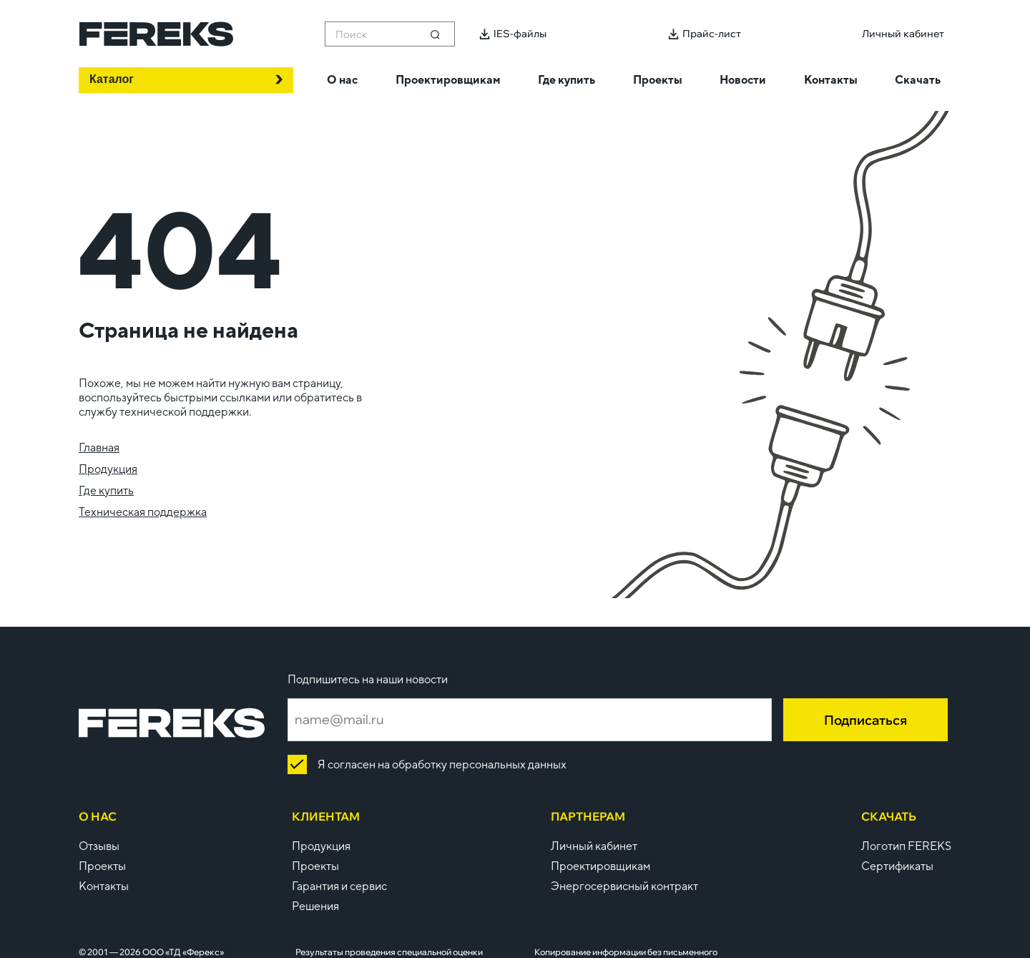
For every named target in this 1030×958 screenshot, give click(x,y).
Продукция (108, 469)
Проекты (102, 866)
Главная (99, 447)
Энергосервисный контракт (624, 886)
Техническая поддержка (143, 512)
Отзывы (99, 846)
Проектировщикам (600, 866)
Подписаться (865, 720)
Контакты (104, 886)
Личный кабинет (594, 846)
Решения (315, 906)
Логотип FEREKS (906, 846)
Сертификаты (897, 866)
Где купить (106, 490)
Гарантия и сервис (339, 886)
